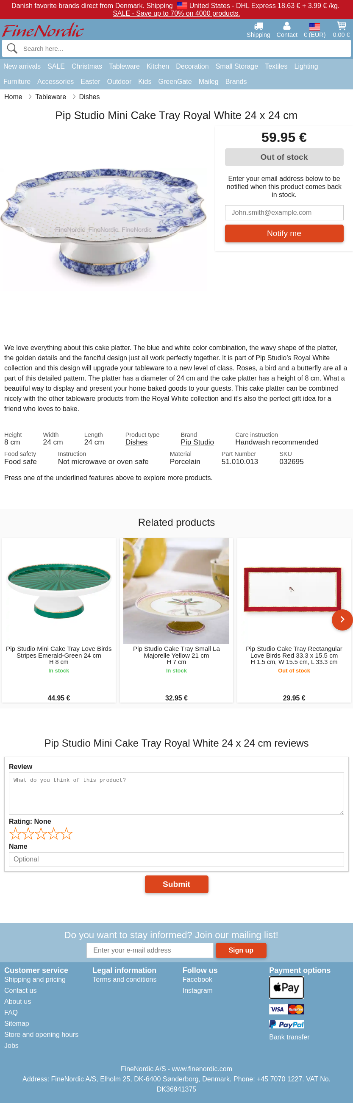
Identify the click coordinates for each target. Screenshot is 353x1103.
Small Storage (237, 66)
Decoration (192, 66)
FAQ (11, 1012)
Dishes (136, 442)
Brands (236, 81)
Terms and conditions (124, 979)
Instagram (198, 990)
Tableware (124, 66)
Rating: (30, 821)
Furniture (17, 81)
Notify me (284, 233)
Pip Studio (197, 442)
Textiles (276, 66)
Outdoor (119, 81)
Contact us (20, 990)
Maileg (209, 81)
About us (17, 1001)
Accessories (55, 81)
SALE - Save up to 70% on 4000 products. (176, 13)
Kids (144, 81)
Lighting (306, 66)
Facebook (197, 979)
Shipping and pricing (35, 979)
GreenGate (175, 81)
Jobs (11, 1045)
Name (18, 846)
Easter (90, 81)
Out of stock (284, 157)
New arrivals (22, 66)
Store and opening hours (41, 1034)
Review (20, 766)
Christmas (87, 66)
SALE (56, 66)
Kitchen (158, 66)
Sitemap (16, 1023)
